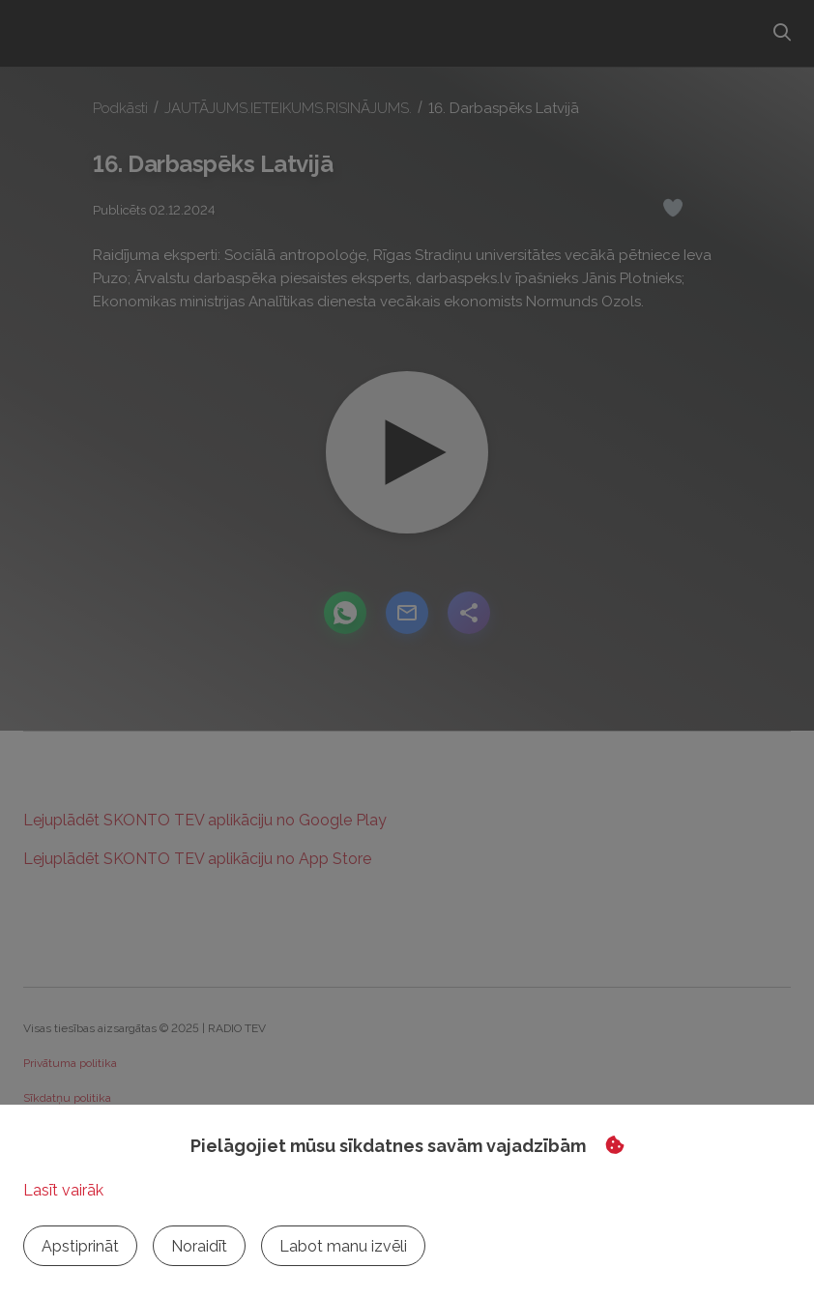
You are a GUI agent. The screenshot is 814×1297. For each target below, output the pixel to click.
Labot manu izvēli (343, 1246)
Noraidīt (199, 1246)
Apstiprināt (80, 1246)
